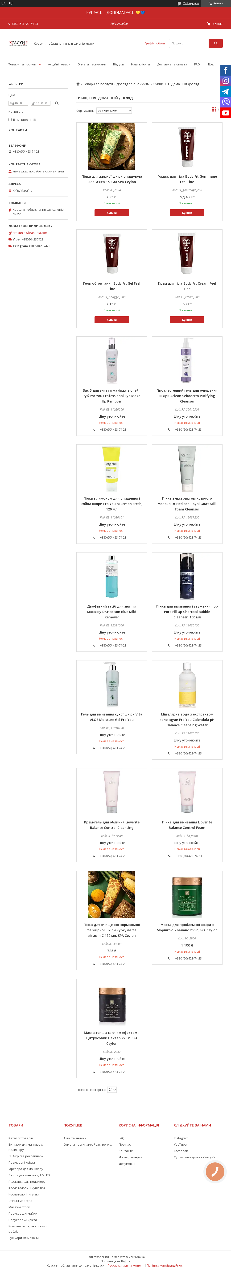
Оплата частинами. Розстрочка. (88, 1144)
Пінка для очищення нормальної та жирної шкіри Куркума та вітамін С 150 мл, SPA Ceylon (111, 930)
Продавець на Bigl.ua (115, 1261)
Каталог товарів (20, 1138)
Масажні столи (19, 1207)
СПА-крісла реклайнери (26, 1156)
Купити (112, 212)
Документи (127, 1163)
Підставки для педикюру (26, 1181)
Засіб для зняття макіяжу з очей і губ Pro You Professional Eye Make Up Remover (111, 395)
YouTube (180, 1144)
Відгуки (118, 64)
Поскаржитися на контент (125, 1265)
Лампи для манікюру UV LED (29, 1175)
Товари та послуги (22, 64)
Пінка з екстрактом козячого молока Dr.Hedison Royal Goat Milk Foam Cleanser (187, 503)
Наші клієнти (140, 64)
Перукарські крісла (22, 1220)
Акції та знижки (75, 1138)
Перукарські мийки (22, 1213)
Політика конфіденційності (165, 1265)
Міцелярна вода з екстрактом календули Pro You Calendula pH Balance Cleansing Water (187, 719)
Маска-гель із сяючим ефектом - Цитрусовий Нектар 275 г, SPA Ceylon (112, 1038)
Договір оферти (130, 1157)
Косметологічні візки (24, 1194)
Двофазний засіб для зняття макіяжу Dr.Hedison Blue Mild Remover (111, 611)
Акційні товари (59, 64)
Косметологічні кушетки (26, 1188)
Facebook (181, 1151)
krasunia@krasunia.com (30, 233)
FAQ (197, 64)
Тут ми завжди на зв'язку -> (194, 1157)
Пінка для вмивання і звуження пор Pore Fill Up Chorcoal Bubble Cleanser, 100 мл (187, 611)
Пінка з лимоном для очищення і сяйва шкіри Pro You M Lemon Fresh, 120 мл (111, 503)
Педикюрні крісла (21, 1162)
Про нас (125, 1144)
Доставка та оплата (172, 64)
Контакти (126, 1151)
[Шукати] (216, 43)
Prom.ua (139, 1257)
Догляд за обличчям (132, 84)
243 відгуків (191, 3)
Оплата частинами (92, 64)
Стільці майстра (20, 1201)
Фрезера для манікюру (25, 1169)
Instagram (181, 1138)
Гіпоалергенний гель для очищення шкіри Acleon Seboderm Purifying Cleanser (187, 395)
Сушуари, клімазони (23, 1238)
